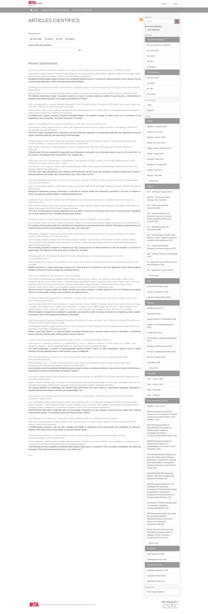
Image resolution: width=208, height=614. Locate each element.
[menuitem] (175, 3)
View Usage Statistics (156, 592)
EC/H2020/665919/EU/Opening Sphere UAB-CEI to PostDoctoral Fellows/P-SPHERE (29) (160, 476)
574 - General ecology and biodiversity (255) (158, 228)
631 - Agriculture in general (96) (160, 270)
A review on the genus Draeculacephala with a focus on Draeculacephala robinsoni (69, 340)
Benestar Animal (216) (156, 357)
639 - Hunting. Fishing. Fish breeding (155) (162, 255)
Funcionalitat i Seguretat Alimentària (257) (162, 339)
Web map (91, 605)
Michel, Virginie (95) (155, 154)
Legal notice (56, 605)
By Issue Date (36, 39)
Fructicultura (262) (154, 333)
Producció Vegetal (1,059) (157, 292)
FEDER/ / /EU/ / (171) (156, 406)
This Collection (152, 30)
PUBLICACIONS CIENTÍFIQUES (55, 10)
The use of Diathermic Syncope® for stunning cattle (54, 275)
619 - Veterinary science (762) (159, 192)
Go (79, 50)
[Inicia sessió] (175, 3)
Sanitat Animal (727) (155, 308)
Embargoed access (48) (157, 559)
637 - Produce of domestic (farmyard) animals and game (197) (161, 247)
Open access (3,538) (155, 554)
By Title (59, 39)
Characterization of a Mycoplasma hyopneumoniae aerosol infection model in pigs (69, 219)
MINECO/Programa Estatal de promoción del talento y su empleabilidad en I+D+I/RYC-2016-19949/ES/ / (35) (161, 445)
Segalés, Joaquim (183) (157, 126)
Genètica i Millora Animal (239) (159, 346)
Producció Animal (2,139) (157, 286)
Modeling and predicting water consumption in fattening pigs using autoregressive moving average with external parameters (84, 88)
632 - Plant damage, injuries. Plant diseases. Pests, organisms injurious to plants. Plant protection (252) (162, 237)
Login (149, 105)
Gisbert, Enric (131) (155, 132)
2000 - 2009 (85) (154, 390)
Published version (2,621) (157, 570)
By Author (49, 39)
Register (150, 110)
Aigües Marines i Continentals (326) (161, 319)
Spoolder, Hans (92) (155, 159)
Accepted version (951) (156, 576)
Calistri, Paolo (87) (154, 170)
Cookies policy (68, 605)
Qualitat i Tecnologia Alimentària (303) (160, 325)
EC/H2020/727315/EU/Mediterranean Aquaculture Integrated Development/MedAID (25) (162, 505)
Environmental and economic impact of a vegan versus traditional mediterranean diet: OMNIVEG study (79, 70)
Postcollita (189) (153, 362)
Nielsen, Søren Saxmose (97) (159, 148)
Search (148, 17)
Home (35, 10)
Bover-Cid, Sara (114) (156, 143)
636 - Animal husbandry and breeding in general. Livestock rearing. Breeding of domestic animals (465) (159, 217)
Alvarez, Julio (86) (154, 175)
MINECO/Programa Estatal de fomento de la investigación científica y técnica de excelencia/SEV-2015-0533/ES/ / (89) (162, 416)
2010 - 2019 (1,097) (155, 384)
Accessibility (81, 605)
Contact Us (44, 605)
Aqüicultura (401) (154, 314)
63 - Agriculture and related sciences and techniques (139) (162, 263)
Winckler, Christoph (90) (157, 164)
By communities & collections (159, 45)
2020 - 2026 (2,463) (155, 379)
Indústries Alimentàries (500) (158, 297)
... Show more (152, 181)
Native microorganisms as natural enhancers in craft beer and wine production (67, 124)
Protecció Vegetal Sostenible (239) (161, 352)
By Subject (70, 39)
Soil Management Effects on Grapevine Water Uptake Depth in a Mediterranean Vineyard (73, 418)
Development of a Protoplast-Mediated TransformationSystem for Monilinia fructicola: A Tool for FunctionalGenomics (75, 257)
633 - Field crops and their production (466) (158, 206)
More (30, 455)
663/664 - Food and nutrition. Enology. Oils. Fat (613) (159, 198)
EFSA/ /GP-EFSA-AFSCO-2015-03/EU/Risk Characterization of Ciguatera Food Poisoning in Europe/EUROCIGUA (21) (160, 534)
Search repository (153, 26)
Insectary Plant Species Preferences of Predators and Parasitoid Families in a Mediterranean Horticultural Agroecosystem (81, 201)
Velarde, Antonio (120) (156, 137)
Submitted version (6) (156, 581)
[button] (165, 3)
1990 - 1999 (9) (153, 395)
